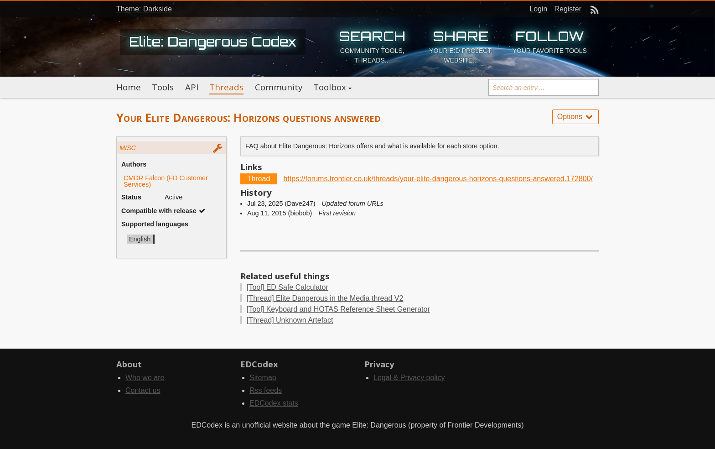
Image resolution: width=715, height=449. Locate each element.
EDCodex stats (273, 403)
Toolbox (329, 87)
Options (575, 116)
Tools (163, 87)
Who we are (144, 377)
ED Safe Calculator (287, 287)
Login (538, 9)
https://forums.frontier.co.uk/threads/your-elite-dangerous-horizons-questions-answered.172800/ (438, 179)
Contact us (142, 390)
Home (128, 87)
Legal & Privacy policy (409, 377)
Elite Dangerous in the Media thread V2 (325, 298)
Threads (226, 87)
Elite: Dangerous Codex (212, 41)
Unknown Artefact (290, 320)
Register (567, 9)
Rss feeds (265, 390)
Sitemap (262, 377)
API (191, 87)
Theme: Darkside (144, 9)
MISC (127, 148)
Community (278, 87)
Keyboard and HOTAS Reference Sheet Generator (338, 309)
